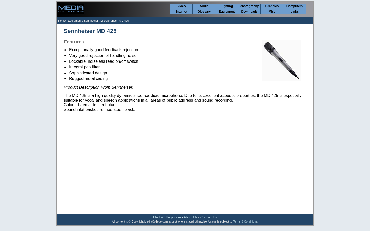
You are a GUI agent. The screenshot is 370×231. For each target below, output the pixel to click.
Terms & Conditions (245, 221)
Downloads (249, 11)
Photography (249, 6)
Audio (204, 6)
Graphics (272, 6)
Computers (294, 6)
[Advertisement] (185, 172)
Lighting (227, 6)
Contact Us (208, 217)
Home (62, 20)
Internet (181, 11)
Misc (272, 11)
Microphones (108, 20)
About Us (190, 217)
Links (295, 11)
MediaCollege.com (167, 217)
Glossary (204, 11)
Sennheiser (91, 20)
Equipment (227, 11)
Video (181, 6)
